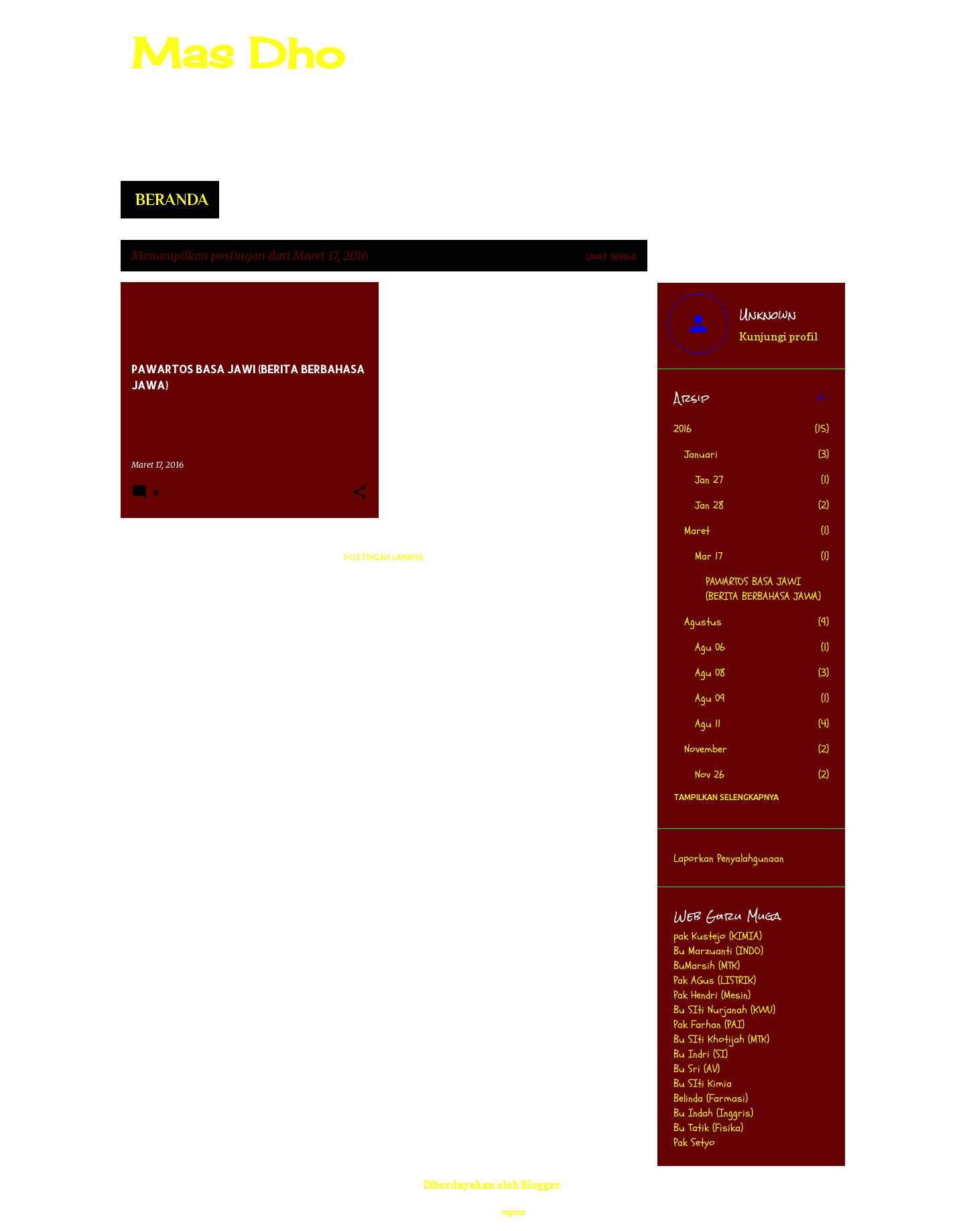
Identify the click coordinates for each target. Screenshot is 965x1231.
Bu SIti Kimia (702, 1083)
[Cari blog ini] (774, 43)
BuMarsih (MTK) (706, 965)
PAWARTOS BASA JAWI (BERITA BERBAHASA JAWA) (763, 589)
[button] (360, 493)
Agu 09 (710, 698)
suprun (513, 1212)
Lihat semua (611, 257)
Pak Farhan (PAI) (709, 1024)
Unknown (767, 315)
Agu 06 (710, 647)
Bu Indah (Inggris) (713, 1113)
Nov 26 (709, 774)
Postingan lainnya (384, 557)
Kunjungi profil (778, 336)
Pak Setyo (694, 1142)
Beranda (171, 199)
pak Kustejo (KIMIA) (717, 936)
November (705, 749)
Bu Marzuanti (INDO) (718, 951)
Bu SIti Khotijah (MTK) (721, 1039)
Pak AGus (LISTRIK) (714, 980)
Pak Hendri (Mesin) (712, 995)
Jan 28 (709, 505)
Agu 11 (707, 723)
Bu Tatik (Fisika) (708, 1127)
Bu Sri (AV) (696, 1068)
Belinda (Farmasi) (710, 1098)
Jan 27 (709, 479)
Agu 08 (710, 672)
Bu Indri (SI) (700, 1054)
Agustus (703, 621)
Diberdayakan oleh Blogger (482, 1184)
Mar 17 (709, 556)
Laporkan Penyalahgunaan (728, 858)
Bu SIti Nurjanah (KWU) (724, 1009)
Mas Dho (237, 52)
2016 (682, 429)
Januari (701, 454)
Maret (697, 530)
